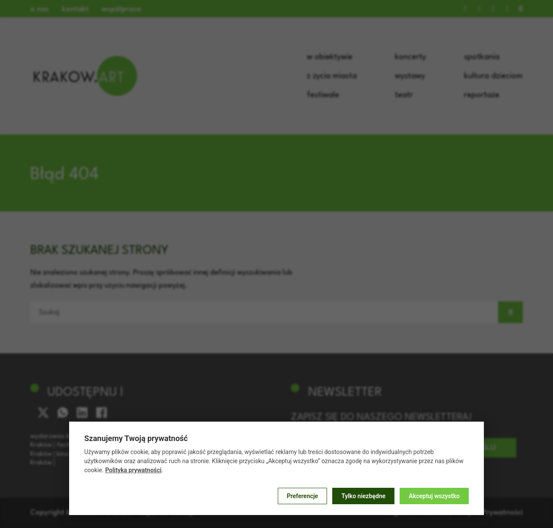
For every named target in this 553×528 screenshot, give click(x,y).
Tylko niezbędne (363, 496)
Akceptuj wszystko (434, 496)
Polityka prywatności (133, 470)
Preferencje (302, 496)
